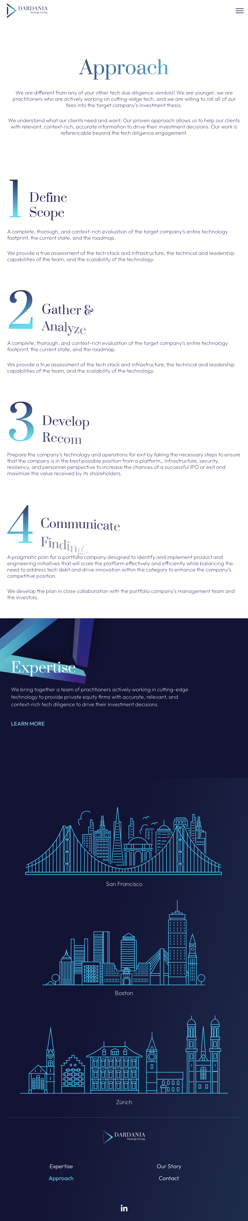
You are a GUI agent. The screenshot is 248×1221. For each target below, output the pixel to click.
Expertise (61, 1166)
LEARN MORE (28, 727)
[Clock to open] (239, 10)
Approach (61, 1178)
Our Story (169, 1166)
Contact (169, 1178)
